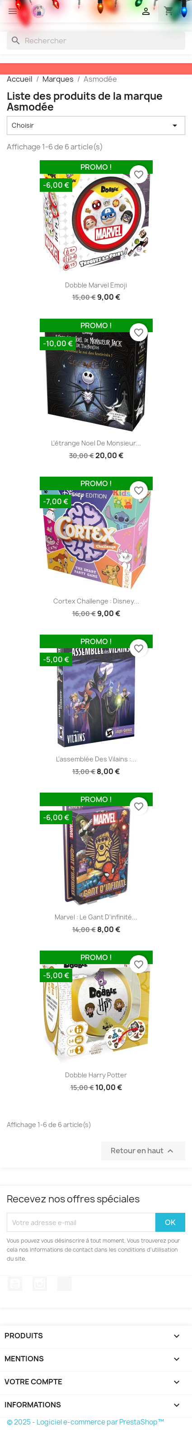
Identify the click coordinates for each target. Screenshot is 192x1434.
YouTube (15, 1283)
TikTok (64, 1283)
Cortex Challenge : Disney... (96, 601)
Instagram (40, 1283)
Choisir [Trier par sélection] (96, 125)
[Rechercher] (96, 41)
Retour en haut (143, 1151)
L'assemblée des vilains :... (96, 759)
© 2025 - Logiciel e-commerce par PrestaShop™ (85, 1422)
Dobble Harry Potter (96, 1075)
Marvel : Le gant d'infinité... (96, 917)
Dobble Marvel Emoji (96, 285)
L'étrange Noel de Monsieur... (96, 443)
